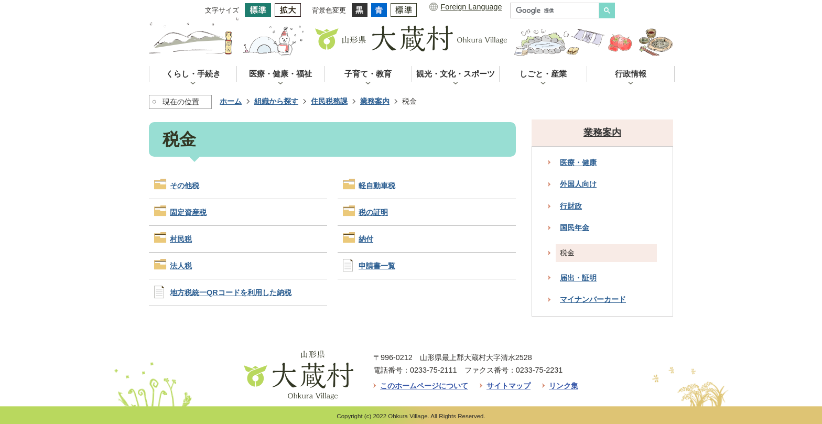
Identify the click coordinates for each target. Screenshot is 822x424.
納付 (366, 239)
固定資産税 (188, 212)
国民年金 (574, 227)
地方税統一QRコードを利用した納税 (230, 292)
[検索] (557, 10)
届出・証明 (578, 278)
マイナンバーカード (593, 299)
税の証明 (373, 212)
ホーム (231, 101)
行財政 (571, 206)
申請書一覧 (377, 266)
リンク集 (563, 386)
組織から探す (276, 101)
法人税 (181, 266)
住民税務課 (329, 101)
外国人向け (578, 184)
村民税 (181, 239)
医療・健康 (578, 162)
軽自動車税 (377, 185)
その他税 (184, 185)
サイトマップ (508, 386)
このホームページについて (424, 386)
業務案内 (375, 101)
